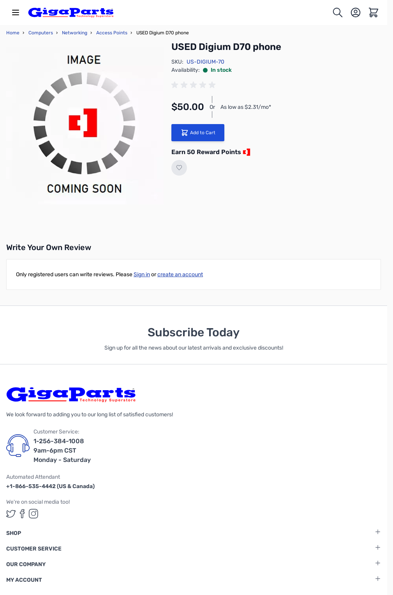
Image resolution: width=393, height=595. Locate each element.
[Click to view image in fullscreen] (85, 125)
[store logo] (71, 12)
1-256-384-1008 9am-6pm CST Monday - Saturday (62, 450)
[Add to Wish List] (179, 168)
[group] (194, 85)
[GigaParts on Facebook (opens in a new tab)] (22, 514)
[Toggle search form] (338, 12)
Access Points (111, 33)
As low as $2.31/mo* (245, 107)
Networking (74, 33)
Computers (40, 33)
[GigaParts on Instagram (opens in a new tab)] (33, 514)
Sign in (142, 274)
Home (12, 33)
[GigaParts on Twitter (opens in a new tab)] (11, 514)
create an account (180, 274)
